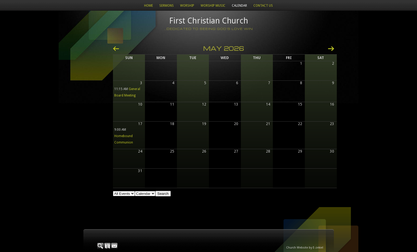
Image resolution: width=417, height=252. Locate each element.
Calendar (239, 5)
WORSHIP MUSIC (213, 5)
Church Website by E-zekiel (304, 247)
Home (148, 5)
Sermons (166, 5)
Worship (187, 5)
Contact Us (263, 5)
